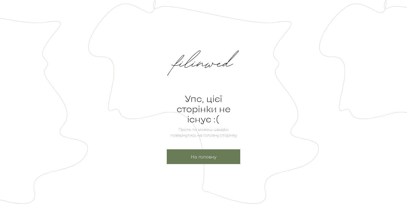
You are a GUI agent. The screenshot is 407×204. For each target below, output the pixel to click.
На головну (204, 156)
